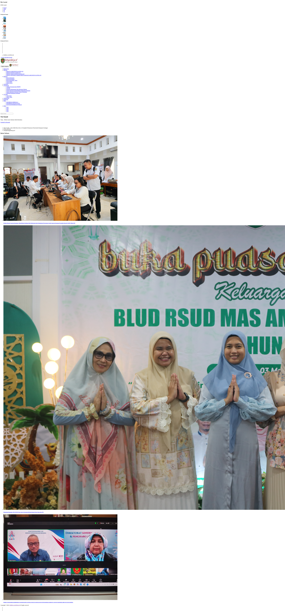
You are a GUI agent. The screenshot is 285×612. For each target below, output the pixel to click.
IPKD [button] (4, 106)
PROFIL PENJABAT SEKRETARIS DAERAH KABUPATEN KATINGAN (23, 75)
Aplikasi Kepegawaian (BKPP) (13, 86)
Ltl (4, 11)
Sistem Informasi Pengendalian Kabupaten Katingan (18, 90)
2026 (7, 111)
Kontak (10, 57)
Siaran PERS (9, 81)
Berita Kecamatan (10, 79)
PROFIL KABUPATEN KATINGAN (14, 71)
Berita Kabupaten (10, 77)
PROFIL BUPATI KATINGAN (13, 72)
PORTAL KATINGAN (14, 605)
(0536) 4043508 (5, 57)
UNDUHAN (6, 98)
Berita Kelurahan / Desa (11, 80)
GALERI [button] (5, 94)
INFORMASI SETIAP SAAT (13, 103)
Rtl (4, 10)
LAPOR (8, 88)
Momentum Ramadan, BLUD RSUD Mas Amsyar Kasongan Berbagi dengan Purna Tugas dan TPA (23, 512)
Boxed (4, 7)
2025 (7, 109)
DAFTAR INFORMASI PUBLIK (14, 104)
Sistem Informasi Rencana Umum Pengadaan (16, 92)
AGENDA (5, 84)
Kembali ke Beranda (5, 122)
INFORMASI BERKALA (12, 102)
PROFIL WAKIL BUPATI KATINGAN (15, 74)
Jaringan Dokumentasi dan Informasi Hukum (16, 89)
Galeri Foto (8, 95)
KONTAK (5, 99)
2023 (7, 107)
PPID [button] (4, 100)
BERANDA (6, 68)
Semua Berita (9, 83)
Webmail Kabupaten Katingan (13, 93)
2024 (7, 108)
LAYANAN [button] (6, 85)
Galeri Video (9, 97)
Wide (4, 9)
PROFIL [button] (5, 70)
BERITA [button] (5, 76)
